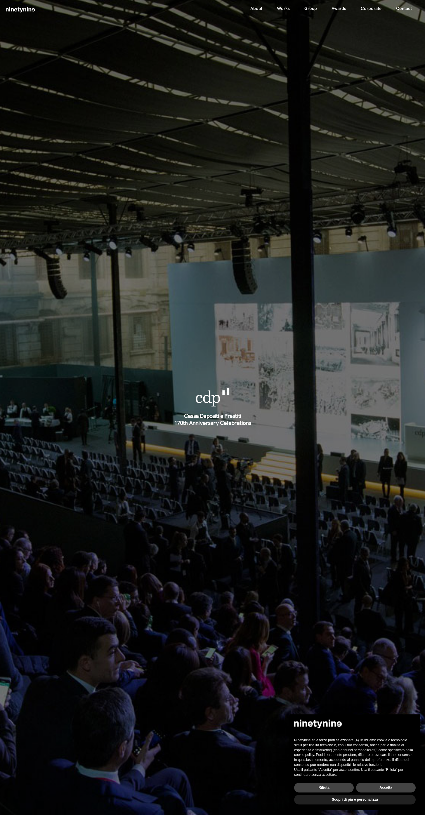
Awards (339, 8)
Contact (404, 8)
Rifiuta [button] (323, 787)
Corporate (371, 8)
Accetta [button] (385, 787)
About (256, 8)
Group (310, 8)
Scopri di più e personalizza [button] (355, 799)
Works (283, 8)
